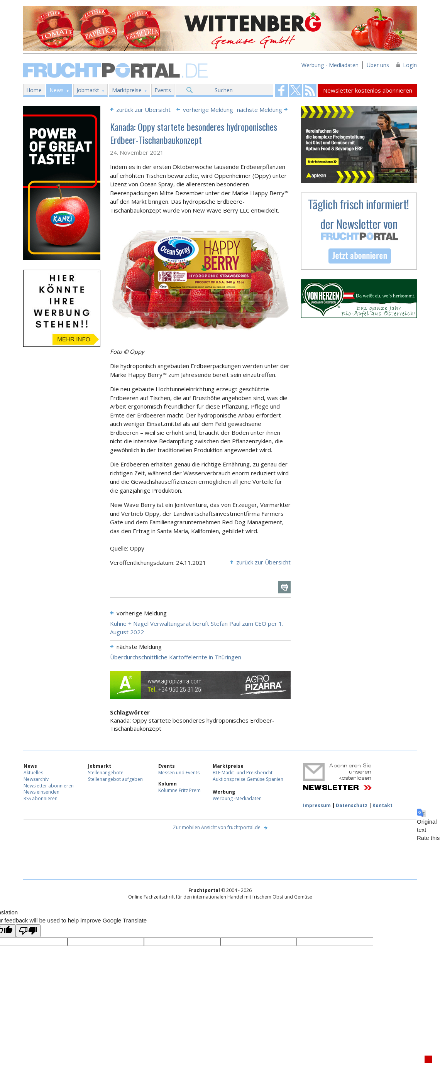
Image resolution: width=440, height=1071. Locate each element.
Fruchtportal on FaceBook (281, 90)
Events (162, 90)
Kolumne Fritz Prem (179, 790)
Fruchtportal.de (116, 69)
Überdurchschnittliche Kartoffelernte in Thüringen (175, 657)
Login (410, 65)
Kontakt (382, 805)
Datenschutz (351, 805)
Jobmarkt (87, 90)
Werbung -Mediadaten (237, 798)
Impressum (317, 805)
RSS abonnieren (41, 798)
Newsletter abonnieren (49, 785)
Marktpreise (127, 90)
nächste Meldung (259, 109)
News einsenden (41, 792)
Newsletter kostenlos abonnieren (367, 90)
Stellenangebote (106, 772)
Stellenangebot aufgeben (115, 779)
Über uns (378, 65)
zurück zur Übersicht (143, 109)
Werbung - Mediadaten (330, 65)
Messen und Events (179, 772)
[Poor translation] (28, 930)
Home (34, 90)
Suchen (224, 90)
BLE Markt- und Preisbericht (242, 772)
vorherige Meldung (208, 109)
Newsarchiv (36, 779)
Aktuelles (33, 772)
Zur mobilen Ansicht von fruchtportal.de (217, 827)
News (56, 90)
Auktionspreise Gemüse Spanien (248, 779)
